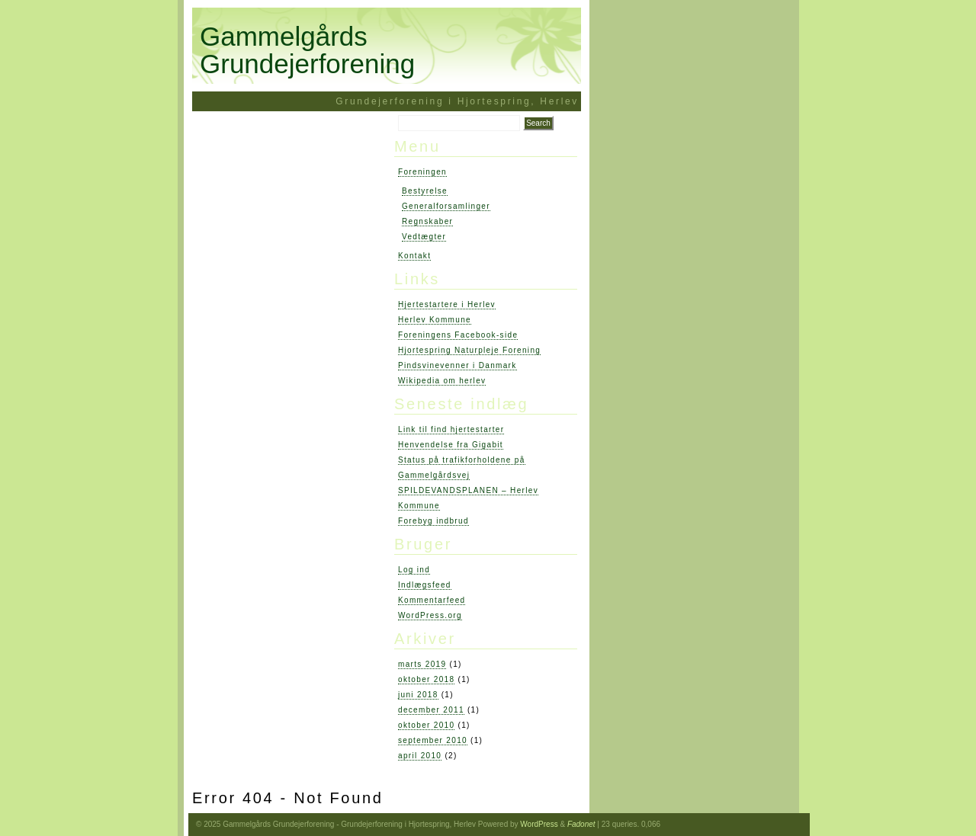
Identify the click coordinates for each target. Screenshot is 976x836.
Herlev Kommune (434, 320)
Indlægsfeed (424, 585)
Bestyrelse (425, 191)
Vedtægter (424, 236)
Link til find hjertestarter (451, 429)
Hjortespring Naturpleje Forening (469, 350)
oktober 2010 (426, 725)
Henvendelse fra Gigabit (450, 444)
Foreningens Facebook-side (458, 335)
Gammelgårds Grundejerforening (307, 49)
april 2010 (419, 755)
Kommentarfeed (431, 600)
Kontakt (414, 255)
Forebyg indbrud (433, 521)
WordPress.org (430, 615)
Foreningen (422, 172)
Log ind (414, 569)
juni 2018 (418, 694)
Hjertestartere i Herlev (447, 304)
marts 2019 (422, 664)
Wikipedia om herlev (442, 380)
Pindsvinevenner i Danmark (457, 365)
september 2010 (432, 740)
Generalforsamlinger (446, 206)
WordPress (538, 824)
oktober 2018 (426, 679)
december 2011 (431, 710)
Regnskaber (427, 221)
